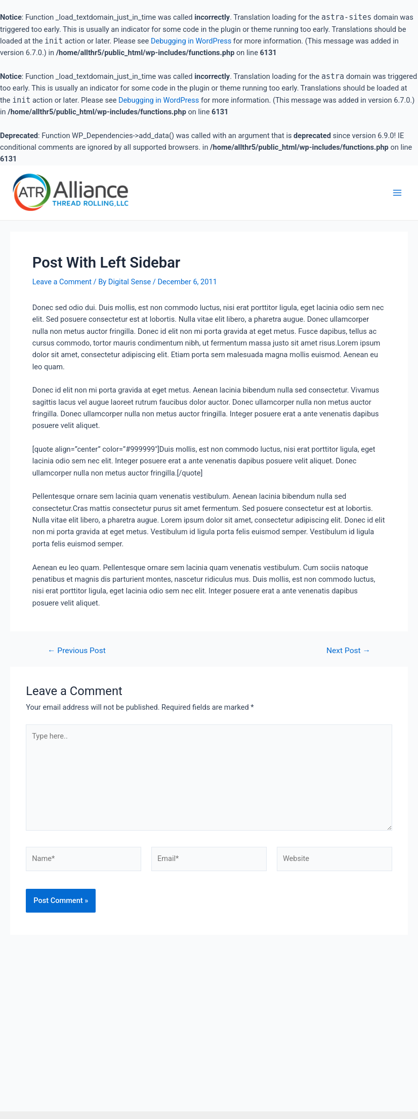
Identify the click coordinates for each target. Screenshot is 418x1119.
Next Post (348, 651)
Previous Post (77, 651)
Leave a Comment (62, 281)
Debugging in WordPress (191, 41)
